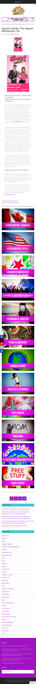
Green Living (5, 580)
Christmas (4, 549)
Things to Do (5, 628)
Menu (19, 2)
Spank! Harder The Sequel (13, 202)
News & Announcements (8, 602)
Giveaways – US (6, 577)
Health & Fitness (6, 583)
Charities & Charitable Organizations (11, 547)
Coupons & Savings (6, 555)
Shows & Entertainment (12, 201)
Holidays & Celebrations (8, 588)
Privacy (21, 680)
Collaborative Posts (7, 552)
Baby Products (5, 535)
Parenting (4, 605)
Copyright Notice (28, 680)
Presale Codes (5, 611)
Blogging (4, 538)
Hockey (4, 586)
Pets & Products (6, 608)
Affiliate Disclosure (24, 681)
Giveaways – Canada (7, 574)
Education (4, 563)
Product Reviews (6, 614)
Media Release (5, 594)
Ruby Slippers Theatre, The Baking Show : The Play (14, 526)
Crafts (3, 558)
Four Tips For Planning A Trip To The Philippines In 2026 (16, 509)
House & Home (5, 591)
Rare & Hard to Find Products (9, 616)
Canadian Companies (7, 544)
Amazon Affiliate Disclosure (13, 681)
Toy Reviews (5, 630)
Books (3, 541)
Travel (3, 633)
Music (3, 600)
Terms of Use (16, 680)
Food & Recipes (6, 569)
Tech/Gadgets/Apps (7, 625)
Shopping (4, 619)
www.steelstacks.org (17, 121)
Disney (3, 561)
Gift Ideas (4, 572)
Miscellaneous (5, 597)
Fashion (4, 566)
